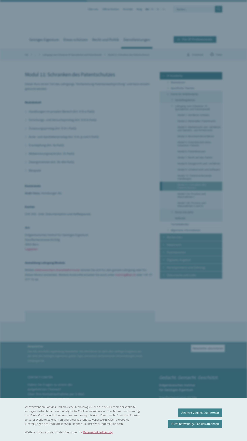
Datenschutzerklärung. (98, 432)
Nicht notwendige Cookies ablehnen (195, 424)
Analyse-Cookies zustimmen (200, 413)
